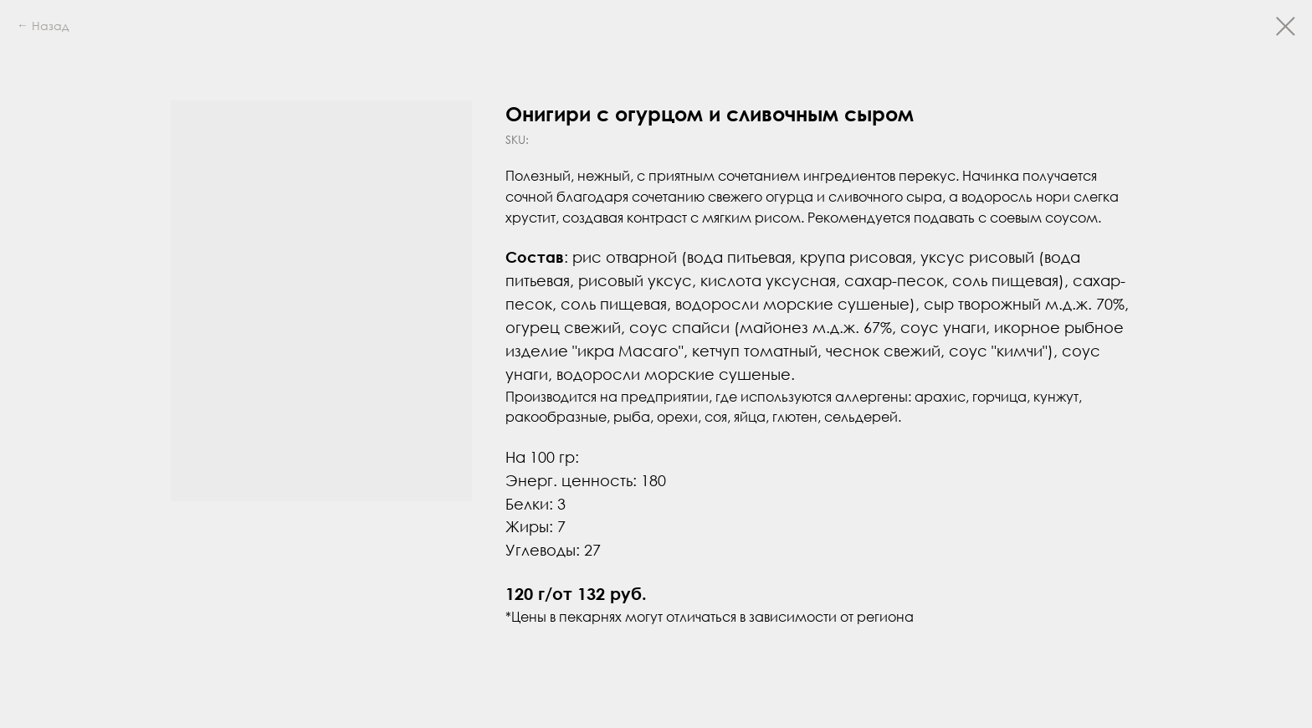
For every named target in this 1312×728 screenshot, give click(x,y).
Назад (50, 25)
